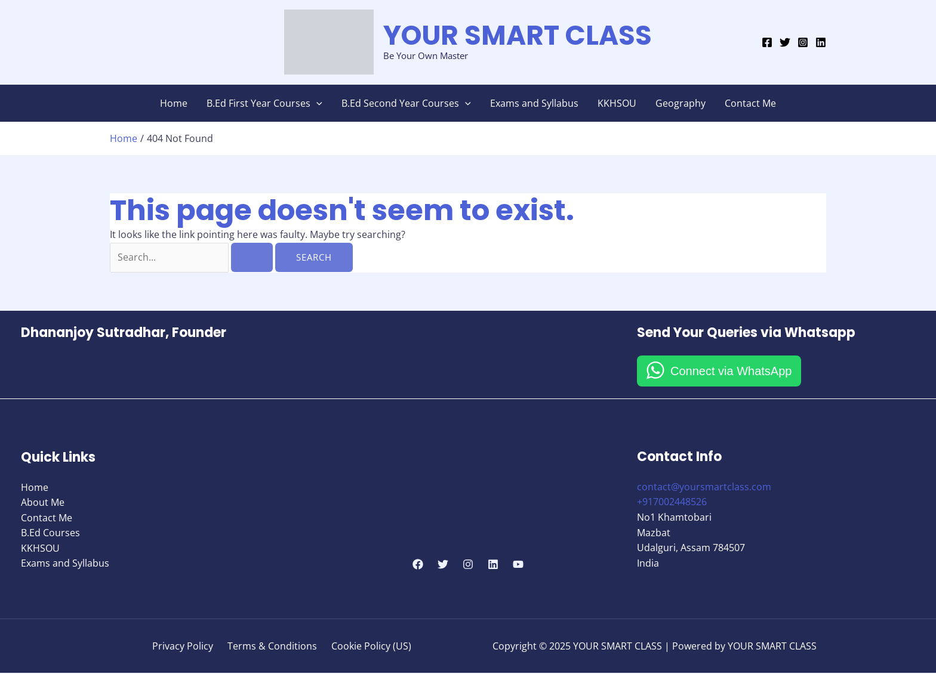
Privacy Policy (187, 646)
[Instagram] (803, 42)
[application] (316, 103)
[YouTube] (518, 564)
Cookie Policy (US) (367, 646)
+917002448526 (672, 502)
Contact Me (750, 103)
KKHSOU (617, 103)
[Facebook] (767, 42)
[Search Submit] (255, 257)
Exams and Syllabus (534, 103)
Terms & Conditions (272, 646)
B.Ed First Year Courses (264, 103)
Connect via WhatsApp (731, 371)
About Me (42, 502)
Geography (680, 103)
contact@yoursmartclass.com (704, 487)
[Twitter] (785, 42)
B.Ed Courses (50, 533)
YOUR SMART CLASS (517, 35)
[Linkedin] (820, 42)
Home (173, 103)
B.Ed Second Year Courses (406, 103)
